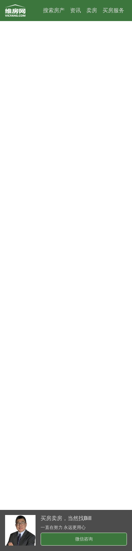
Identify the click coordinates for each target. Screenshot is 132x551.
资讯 (75, 10)
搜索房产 (54, 10)
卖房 (91, 10)
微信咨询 (84, 538)
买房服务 (113, 10)
